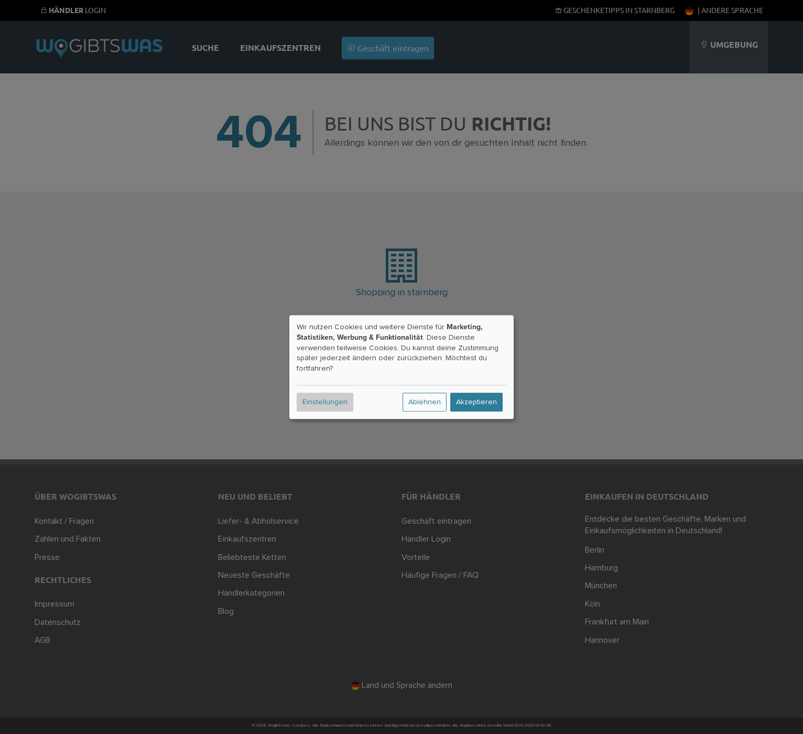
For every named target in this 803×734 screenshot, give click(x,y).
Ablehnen (424, 402)
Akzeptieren (476, 402)
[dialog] (401, 367)
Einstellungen (325, 402)
